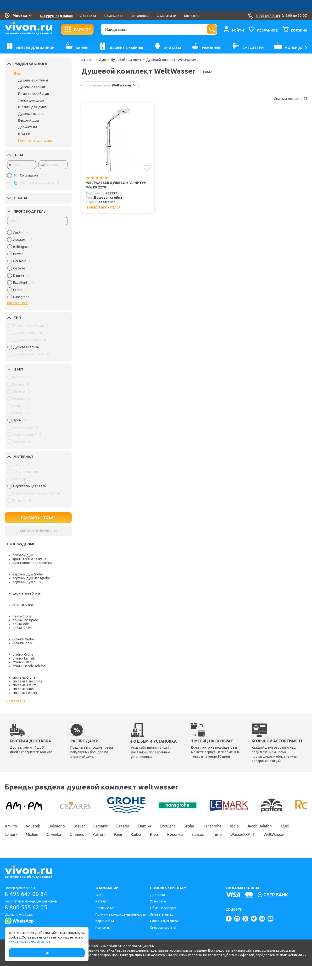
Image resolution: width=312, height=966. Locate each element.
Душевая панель (31, 114)
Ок (47, 953)
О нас (99, 895)
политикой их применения (29, 942)
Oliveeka (54, 834)
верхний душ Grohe (27, 574)
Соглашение (105, 908)
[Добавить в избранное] (147, 168)
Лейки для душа (31, 100)
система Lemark (24, 693)
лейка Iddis (20, 624)
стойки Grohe (22, 654)
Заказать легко (162, 914)
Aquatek (33, 826)
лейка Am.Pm (22, 628)
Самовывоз (113, 16)
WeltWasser (274, 834)
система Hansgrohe (27, 681)
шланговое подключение (32, 563)
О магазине (166, 16)
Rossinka (175, 834)
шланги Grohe (23, 639)
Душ (17, 73)
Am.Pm (11, 826)
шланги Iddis (22, 643)
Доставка (88, 16)
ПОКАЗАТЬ (38, 518)
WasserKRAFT (242, 834)
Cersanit (100, 826)
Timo (217, 834)
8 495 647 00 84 (26, 894)
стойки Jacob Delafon (29, 666)
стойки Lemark (23, 658)
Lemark (11, 834)
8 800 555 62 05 (26, 907)
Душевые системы (33, 80)
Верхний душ (28, 120)
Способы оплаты (163, 927)
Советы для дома (164, 921)
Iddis (234, 826)
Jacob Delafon (259, 826)
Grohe (189, 826)
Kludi (284, 826)
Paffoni (99, 834)
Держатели (27, 127)
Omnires (77, 834)
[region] (37, 266)
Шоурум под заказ (56, 16)
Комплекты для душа (35, 140)
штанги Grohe (23, 605)
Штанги (24, 134)
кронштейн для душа (29, 559)
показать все (17, 303)
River (154, 834)
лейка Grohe (22, 616)
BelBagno (57, 826)
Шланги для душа (32, 107)
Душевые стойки (31, 87)
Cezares (123, 826)
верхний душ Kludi (26, 582)
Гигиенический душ (33, 94)
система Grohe (23, 677)
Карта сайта (104, 921)
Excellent (167, 826)
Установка (140, 16)
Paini (118, 834)
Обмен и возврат (163, 908)
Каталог (87, 59)
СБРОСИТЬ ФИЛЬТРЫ (38, 531)
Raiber (136, 834)
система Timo (23, 689)
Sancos (197, 834)
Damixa (144, 826)
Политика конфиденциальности (120, 914)
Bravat (79, 826)
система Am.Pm (24, 685)
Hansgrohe (212, 826)
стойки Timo (22, 662)
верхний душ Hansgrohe (31, 578)
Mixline (32, 834)
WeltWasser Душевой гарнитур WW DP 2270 (116, 185)
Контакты (192, 16)
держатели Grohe (26, 593)
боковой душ (22, 555)
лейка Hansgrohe (25, 620)
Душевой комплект (126, 59)
